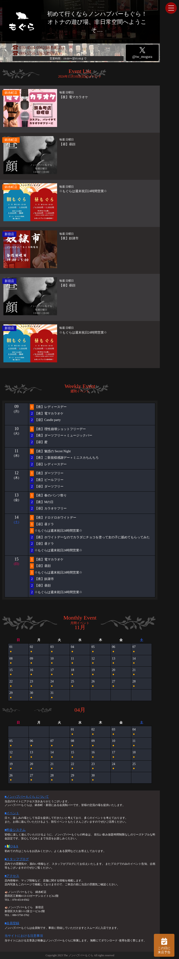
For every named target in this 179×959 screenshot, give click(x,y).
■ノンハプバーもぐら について (27, 796)
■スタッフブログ (17, 859)
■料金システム (15, 830)
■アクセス (12, 876)
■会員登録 (12, 923)
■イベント (12, 813)
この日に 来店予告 (164, 945)
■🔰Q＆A (11, 846)
